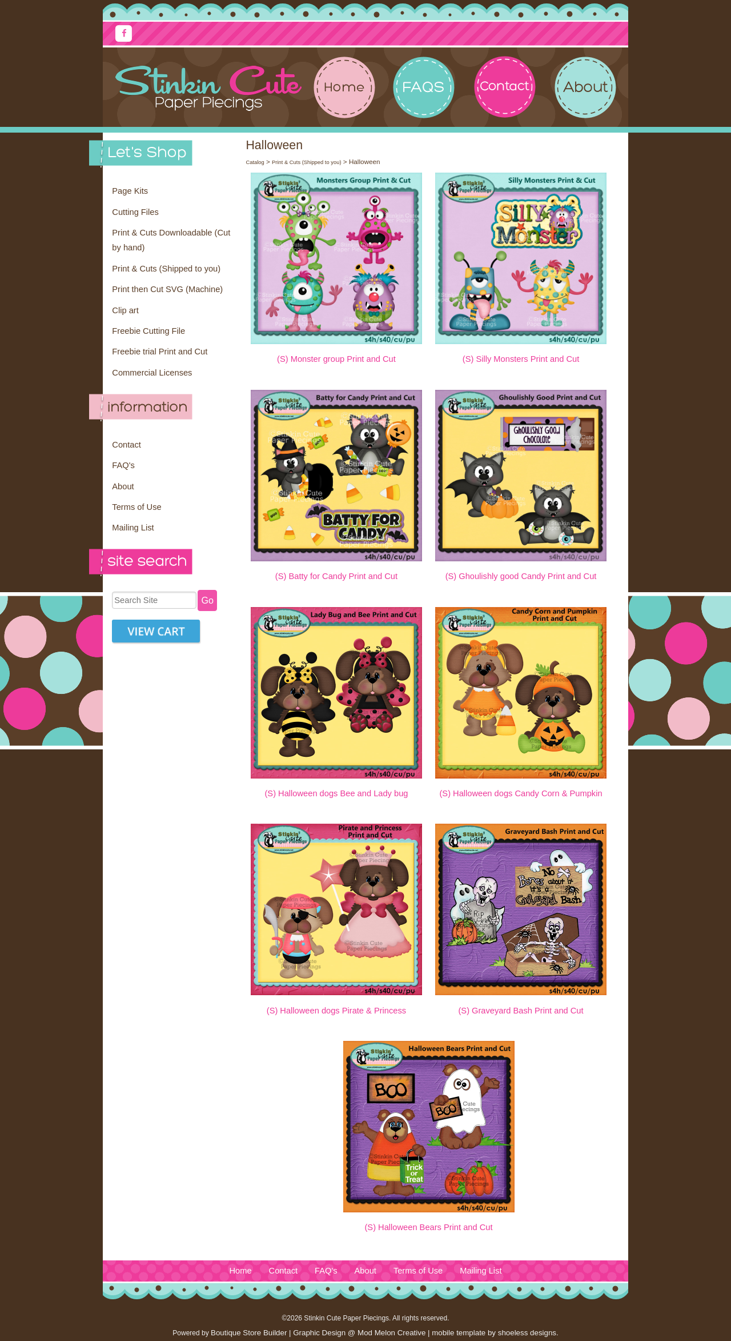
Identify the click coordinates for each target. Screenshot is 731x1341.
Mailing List (133, 527)
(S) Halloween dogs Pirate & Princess (336, 1010)
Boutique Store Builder (249, 1332)
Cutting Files (135, 212)
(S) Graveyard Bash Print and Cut (520, 1010)
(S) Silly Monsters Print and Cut (521, 359)
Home (240, 1270)
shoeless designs (527, 1332)
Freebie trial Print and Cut (159, 351)
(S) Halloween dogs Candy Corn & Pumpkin (520, 793)
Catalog (255, 162)
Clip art (125, 310)
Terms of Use (136, 507)
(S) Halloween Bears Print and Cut (428, 1227)
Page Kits (130, 190)
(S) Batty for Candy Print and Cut (336, 576)
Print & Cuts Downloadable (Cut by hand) (171, 240)
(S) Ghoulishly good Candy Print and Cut (521, 576)
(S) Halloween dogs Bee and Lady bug (336, 793)
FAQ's (123, 465)
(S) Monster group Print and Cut (336, 359)
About (123, 486)
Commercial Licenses (152, 372)
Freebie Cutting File (148, 331)
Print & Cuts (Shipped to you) (166, 268)
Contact (126, 444)
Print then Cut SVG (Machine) (167, 289)
